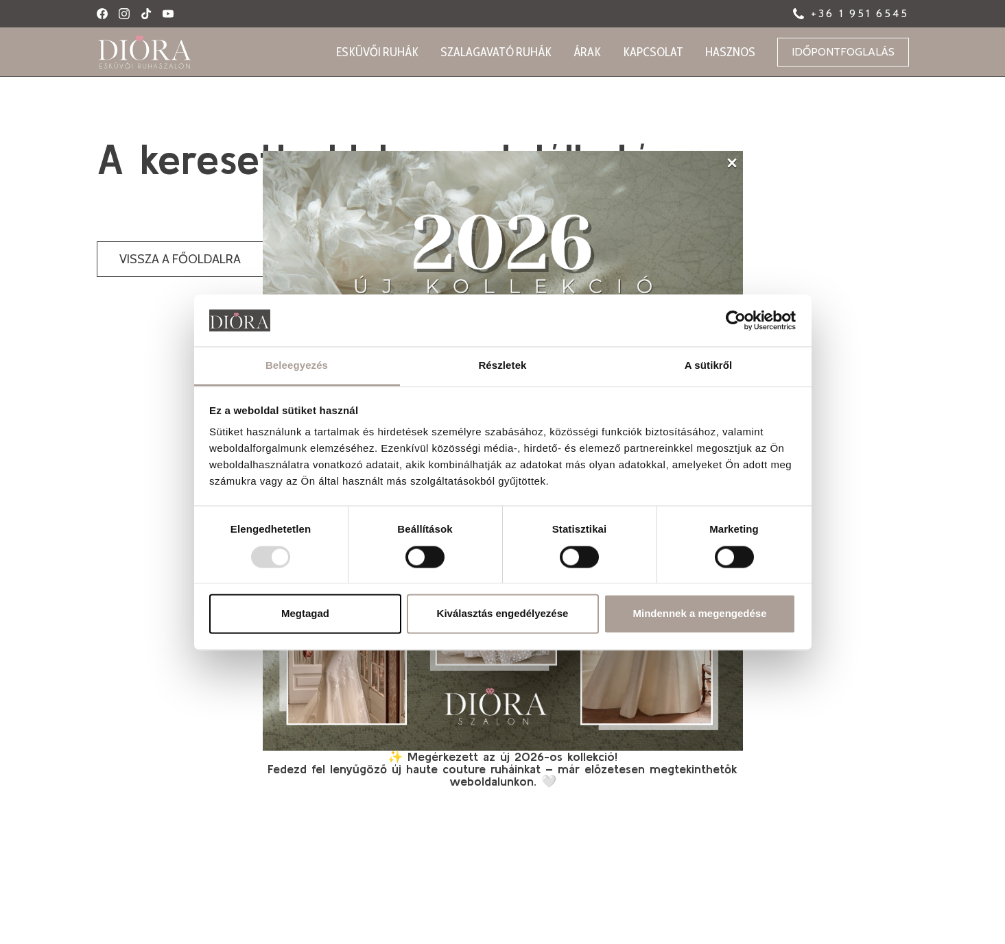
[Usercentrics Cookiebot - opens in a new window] (736, 320)
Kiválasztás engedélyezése (503, 614)
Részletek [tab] (502, 366)
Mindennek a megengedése (699, 614)
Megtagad (305, 614)
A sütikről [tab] (709, 366)
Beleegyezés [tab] (296, 366)
